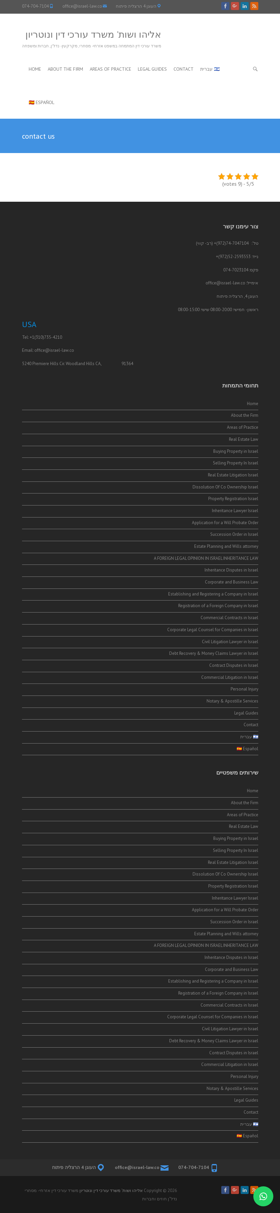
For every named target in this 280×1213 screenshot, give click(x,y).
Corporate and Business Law (231, 582)
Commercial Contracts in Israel (229, 618)
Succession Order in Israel (233, 534)
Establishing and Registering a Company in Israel (213, 594)
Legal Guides (152, 69)
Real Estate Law (243, 439)
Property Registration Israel (233, 498)
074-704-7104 (35, 6)
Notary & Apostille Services (232, 701)
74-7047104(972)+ (231, 243)
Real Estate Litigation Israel (233, 475)
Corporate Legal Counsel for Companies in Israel (212, 630)
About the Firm (65, 69)
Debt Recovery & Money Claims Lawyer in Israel (213, 653)
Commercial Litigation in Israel (229, 677)
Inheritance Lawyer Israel (235, 510)
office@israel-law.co (82, 6)
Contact (184, 69)
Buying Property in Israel (235, 451)
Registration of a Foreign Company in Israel (218, 606)
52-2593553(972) (234, 256)
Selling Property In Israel (235, 463)
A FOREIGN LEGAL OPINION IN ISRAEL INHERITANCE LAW (206, 558)
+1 (32, 337)
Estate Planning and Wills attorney (226, 546)
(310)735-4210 (48, 337)
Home (35, 69)
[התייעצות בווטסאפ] (263, 1196)
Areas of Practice (110, 69)
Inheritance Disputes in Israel (231, 570)
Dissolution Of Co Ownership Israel (225, 487)
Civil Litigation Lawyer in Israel (230, 642)
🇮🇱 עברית (210, 69)
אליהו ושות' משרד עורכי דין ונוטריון (93, 34)
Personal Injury (244, 689)
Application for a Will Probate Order (225, 522)
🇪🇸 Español (41, 102)
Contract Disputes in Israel (233, 665)
